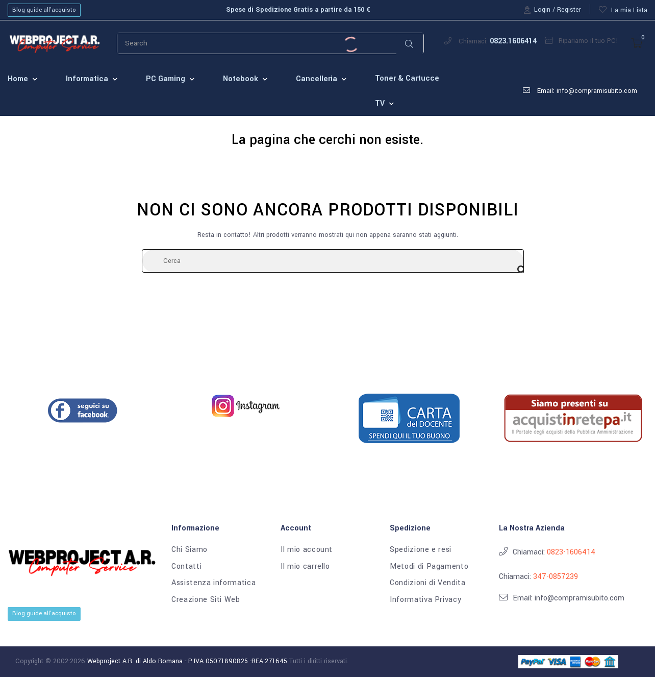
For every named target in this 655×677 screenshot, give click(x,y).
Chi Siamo (189, 549)
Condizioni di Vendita (428, 583)
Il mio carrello (305, 566)
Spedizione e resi (420, 549)
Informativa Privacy (425, 600)
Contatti (186, 566)
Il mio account (307, 549)
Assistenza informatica (213, 583)
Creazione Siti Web (205, 600)
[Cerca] (332, 261)
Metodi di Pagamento (429, 566)
